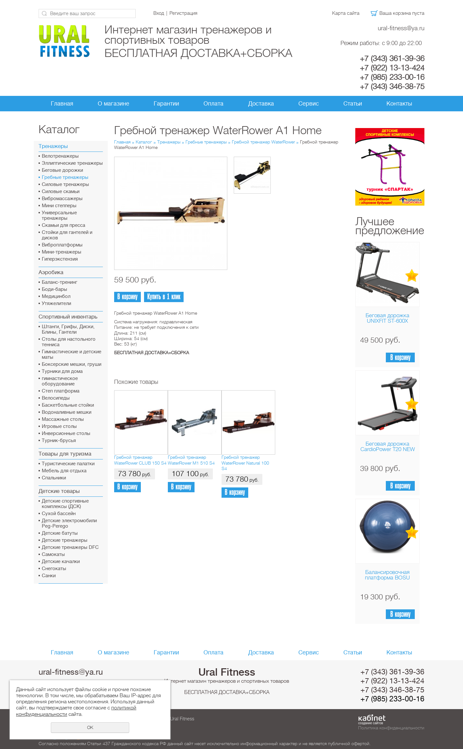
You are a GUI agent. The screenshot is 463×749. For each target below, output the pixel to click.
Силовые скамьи (60, 191)
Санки (49, 575)
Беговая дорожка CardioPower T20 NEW (387, 446)
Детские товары (59, 491)
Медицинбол (56, 296)
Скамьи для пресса (63, 225)
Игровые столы (59, 426)
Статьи (352, 103)
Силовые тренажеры (65, 184)
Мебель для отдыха (64, 471)
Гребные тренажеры (65, 177)
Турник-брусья (59, 440)
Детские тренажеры (64, 540)
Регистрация (183, 13)
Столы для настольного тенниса (68, 342)
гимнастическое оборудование (60, 381)
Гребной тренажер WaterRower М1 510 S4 (191, 460)
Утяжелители (56, 303)
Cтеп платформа (60, 391)
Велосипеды (56, 398)
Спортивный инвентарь (68, 317)
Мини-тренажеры (61, 252)
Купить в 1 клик (163, 296)
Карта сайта (345, 13)
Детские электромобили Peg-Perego (69, 523)
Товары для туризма (65, 454)
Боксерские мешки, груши (71, 364)
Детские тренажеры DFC (70, 547)
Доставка (261, 103)
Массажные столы (63, 419)
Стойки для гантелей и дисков (67, 235)
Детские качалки (61, 561)
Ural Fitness (226, 672)
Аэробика (51, 272)
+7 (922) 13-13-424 (392, 67)
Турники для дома (62, 371)
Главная (62, 103)
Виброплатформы (62, 245)
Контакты (399, 103)
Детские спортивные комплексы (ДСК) (65, 503)
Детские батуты (60, 533)
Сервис (308, 103)
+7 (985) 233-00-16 (392, 77)
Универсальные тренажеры (59, 215)
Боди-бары (54, 289)
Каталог (144, 141)
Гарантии (166, 103)
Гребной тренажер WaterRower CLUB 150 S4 (140, 460)
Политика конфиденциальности (391, 727)
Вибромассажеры (62, 198)
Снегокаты (54, 568)
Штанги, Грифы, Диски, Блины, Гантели (68, 329)
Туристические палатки (68, 464)
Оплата (213, 103)
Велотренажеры (60, 156)
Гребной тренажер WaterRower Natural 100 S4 (245, 463)
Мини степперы (59, 205)
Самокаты (53, 554)
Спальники (54, 478)
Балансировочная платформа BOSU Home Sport (387, 577)
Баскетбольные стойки (68, 405)
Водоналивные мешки (66, 412)
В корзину (400, 357)
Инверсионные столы (66, 433)
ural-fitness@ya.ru (401, 28)
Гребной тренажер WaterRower (263, 141)
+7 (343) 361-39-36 (392, 58)
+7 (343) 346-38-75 (392, 86)
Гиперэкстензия (60, 259)
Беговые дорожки (62, 170)
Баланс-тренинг (59, 282)
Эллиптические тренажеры (72, 163)
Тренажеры (53, 146)
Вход (158, 13)
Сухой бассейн (59, 513)
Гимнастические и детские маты (71, 354)
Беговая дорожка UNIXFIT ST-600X (387, 318)
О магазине (113, 103)
